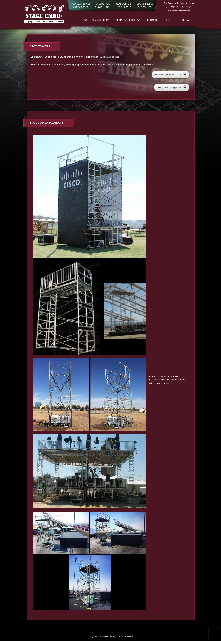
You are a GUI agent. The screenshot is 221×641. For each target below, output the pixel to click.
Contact (186, 20)
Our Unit (152, 20)
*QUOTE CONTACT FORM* (96, 20)
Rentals (169, 20)
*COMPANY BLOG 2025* (128, 20)
